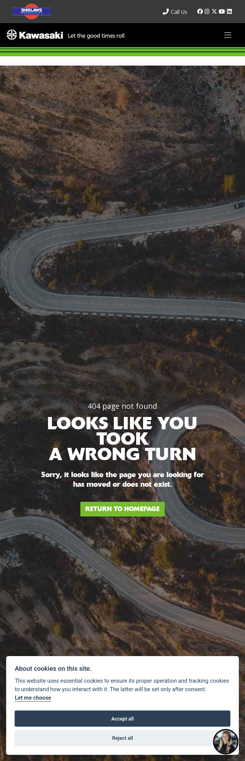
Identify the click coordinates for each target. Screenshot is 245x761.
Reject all (122, 738)
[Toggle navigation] (228, 35)
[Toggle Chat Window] (225, 741)
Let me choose (33, 698)
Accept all (122, 719)
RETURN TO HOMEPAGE (122, 509)
